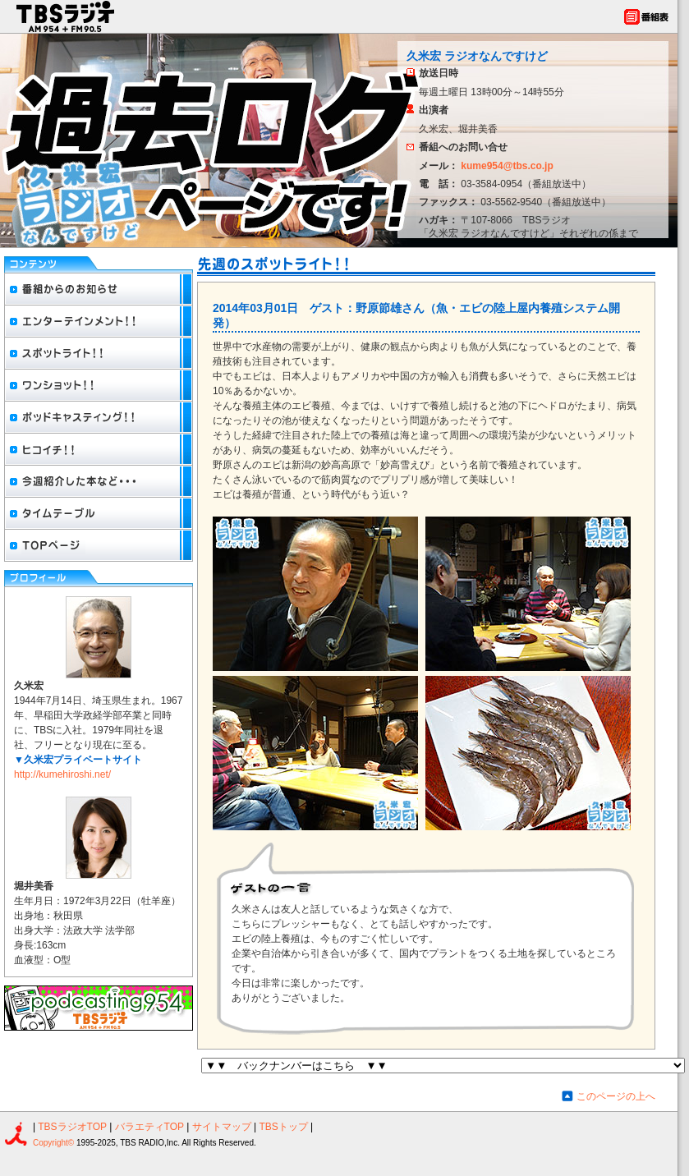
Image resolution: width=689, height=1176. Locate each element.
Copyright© (54, 1142)
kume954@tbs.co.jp (507, 166)
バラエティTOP (149, 1126)
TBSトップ (283, 1126)
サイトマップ (223, 1126)
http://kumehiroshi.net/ (62, 774)
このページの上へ (615, 1096)
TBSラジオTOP (72, 1126)
